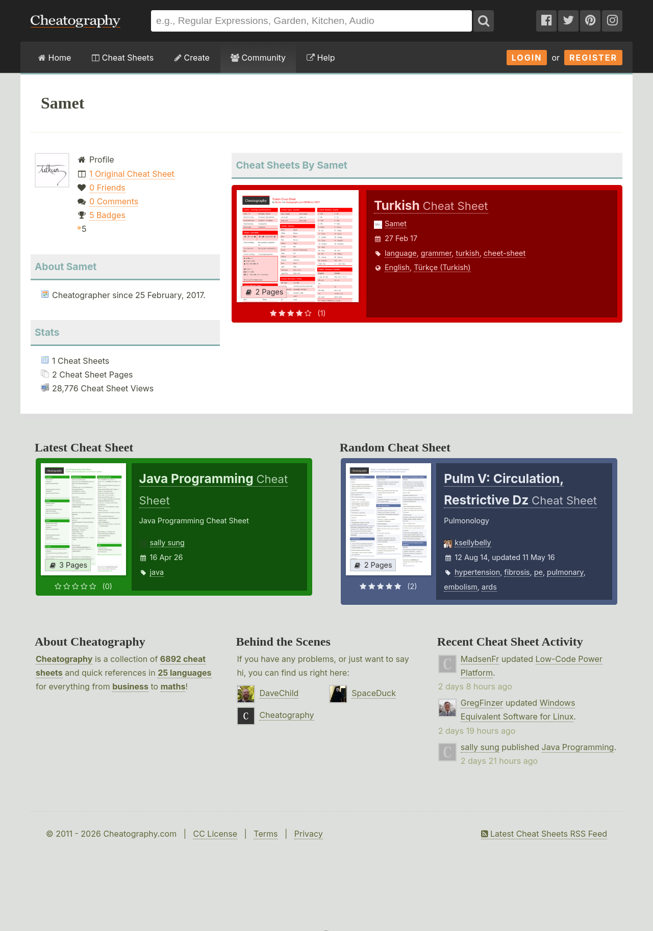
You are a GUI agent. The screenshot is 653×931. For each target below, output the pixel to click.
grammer (436, 253)
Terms (266, 834)
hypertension (477, 572)
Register (593, 57)
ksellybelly (473, 542)
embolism (461, 586)
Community (258, 57)
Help (321, 57)
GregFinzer (482, 703)
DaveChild (278, 693)
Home (54, 57)
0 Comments (113, 201)
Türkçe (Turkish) (442, 267)
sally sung (167, 542)
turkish (467, 253)
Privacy (308, 834)
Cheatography (64, 659)
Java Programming (578, 747)
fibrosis (517, 572)
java (157, 572)
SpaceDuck (373, 693)
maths (173, 686)
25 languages (184, 673)
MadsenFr (480, 659)
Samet (396, 223)
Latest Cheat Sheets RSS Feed (544, 834)
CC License (215, 834)
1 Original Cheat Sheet (131, 174)
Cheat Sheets (123, 57)
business (130, 686)
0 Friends (107, 187)
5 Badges (107, 215)
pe (538, 572)
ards (489, 586)
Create (192, 57)
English (397, 267)
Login (527, 57)
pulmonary (565, 572)
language (401, 253)
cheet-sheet (504, 253)
